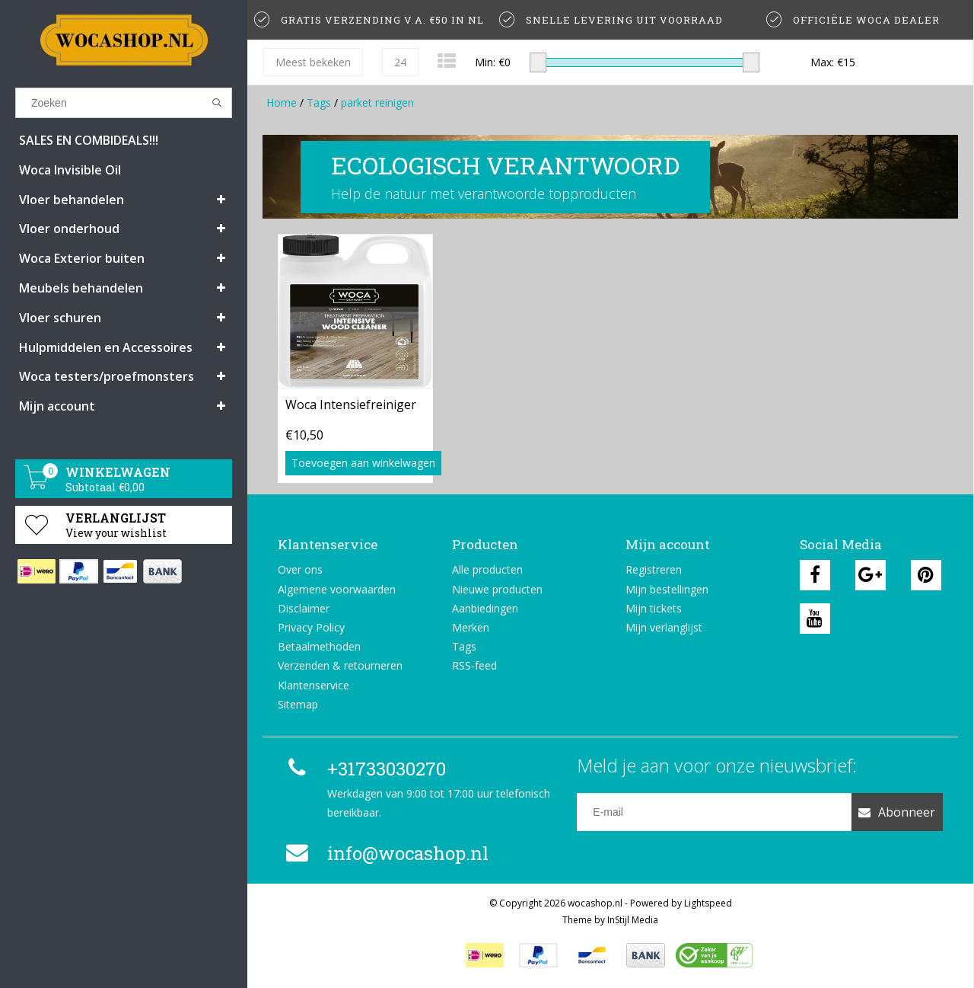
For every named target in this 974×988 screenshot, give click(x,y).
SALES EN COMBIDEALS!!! (88, 140)
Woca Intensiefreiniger (350, 404)
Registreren (653, 569)
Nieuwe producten (497, 589)
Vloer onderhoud (69, 228)
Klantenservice (313, 685)
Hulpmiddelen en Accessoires (106, 347)
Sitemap (298, 704)
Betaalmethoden (319, 646)
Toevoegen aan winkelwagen (363, 463)
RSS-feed (474, 665)
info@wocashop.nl (385, 853)
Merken (470, 627)
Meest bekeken (313, 62)
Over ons (300, 569)
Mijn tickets (653, 608)
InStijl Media (632, 919)
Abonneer (896, 812)
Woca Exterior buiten (82, 258)
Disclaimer (303, 608)
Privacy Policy (311, 627)
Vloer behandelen (71, 199)
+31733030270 (364, 768)
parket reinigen (377, 102)
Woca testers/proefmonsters (106, 376)
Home (281, 102)
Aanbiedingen (485, 608)
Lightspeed (708, 903)
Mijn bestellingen (666, 589)
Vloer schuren (60, 317)
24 (400, 62)
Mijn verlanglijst (663, 627)
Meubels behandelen (81, 288)
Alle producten (487, 569)
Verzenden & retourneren (340, 665)
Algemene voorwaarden (337, 589)
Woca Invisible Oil (70, 169)
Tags (319, 102)
